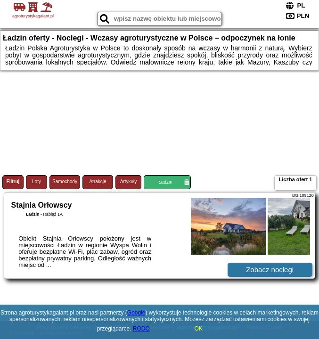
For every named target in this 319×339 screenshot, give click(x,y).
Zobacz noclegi (270, 270)
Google (136, 312)
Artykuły (128, 181)
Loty (36, 181)
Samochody (64, 181)
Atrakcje (97, 181)
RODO (141, 328)
